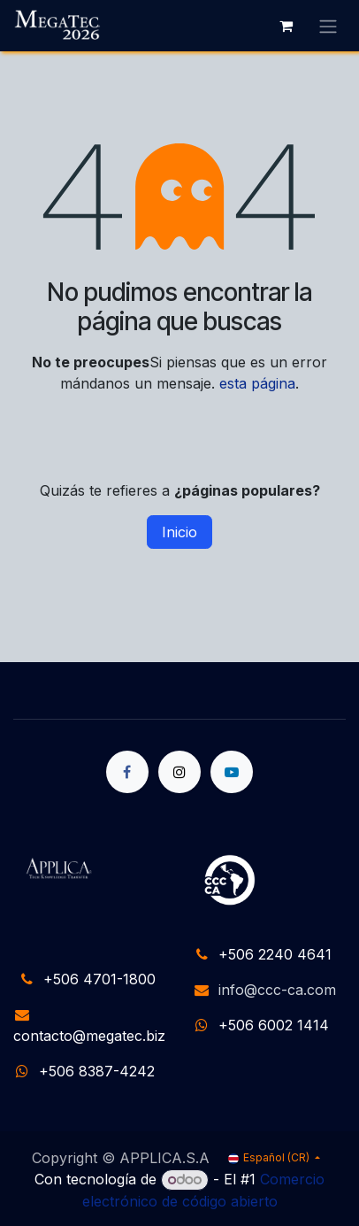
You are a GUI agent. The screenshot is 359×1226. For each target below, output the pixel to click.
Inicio (179, 532)
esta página (257, 383)
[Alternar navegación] (328, 25)
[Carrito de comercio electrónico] (285, 25)
